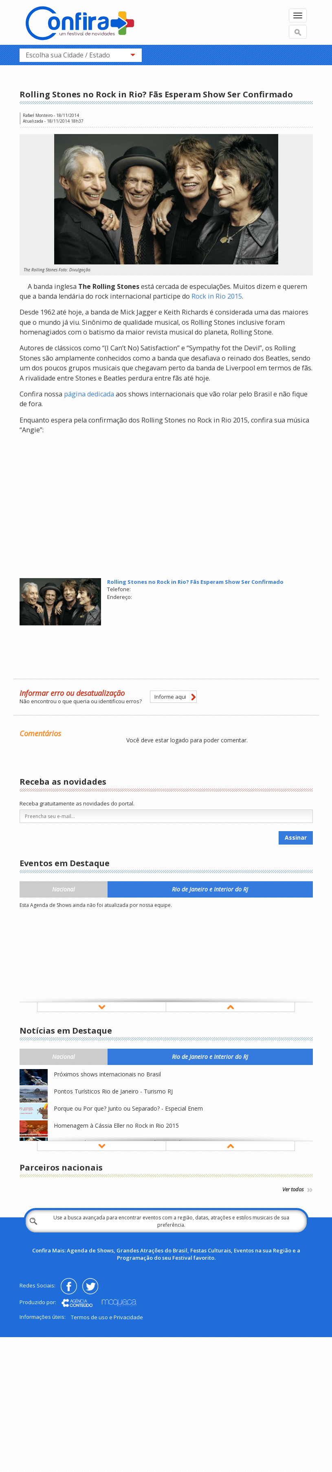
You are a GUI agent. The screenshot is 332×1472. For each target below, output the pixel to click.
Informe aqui (170, 696)
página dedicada (89, 393)
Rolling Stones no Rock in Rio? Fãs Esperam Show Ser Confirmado (195, 581)
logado (179, 740)
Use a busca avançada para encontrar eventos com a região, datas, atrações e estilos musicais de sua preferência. (171, 1221)
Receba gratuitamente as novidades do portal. (77, 803)
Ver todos (297, 1189)
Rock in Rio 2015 (216, 296)
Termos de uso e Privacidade (107, 1317)
